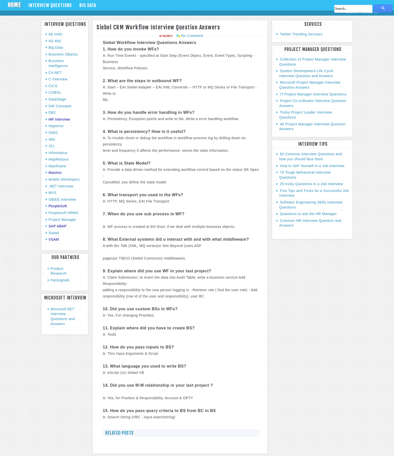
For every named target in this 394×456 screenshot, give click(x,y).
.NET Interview (60, 186)
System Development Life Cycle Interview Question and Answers (306, 73)
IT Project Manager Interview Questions (313, 94)
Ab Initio (55, 34)
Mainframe (57, 166)
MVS (52, 193)
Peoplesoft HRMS (63, 213)
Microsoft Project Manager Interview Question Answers (309, 84)
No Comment (192, 36)
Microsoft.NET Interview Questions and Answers (63, 316)
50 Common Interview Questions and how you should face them (310, 156)
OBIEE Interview (62, 199)
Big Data (87, 5)
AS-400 (54, 41)
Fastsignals (60, 280)
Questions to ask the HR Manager (308, 214)
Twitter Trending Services (301, 34)
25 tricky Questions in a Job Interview (311, 184)
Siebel (53, 233)
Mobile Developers (64, 179)
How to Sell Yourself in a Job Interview (312, 166)
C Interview (58, 79)
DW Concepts (60, 106)
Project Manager (62, 220)
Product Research (59, 271)
